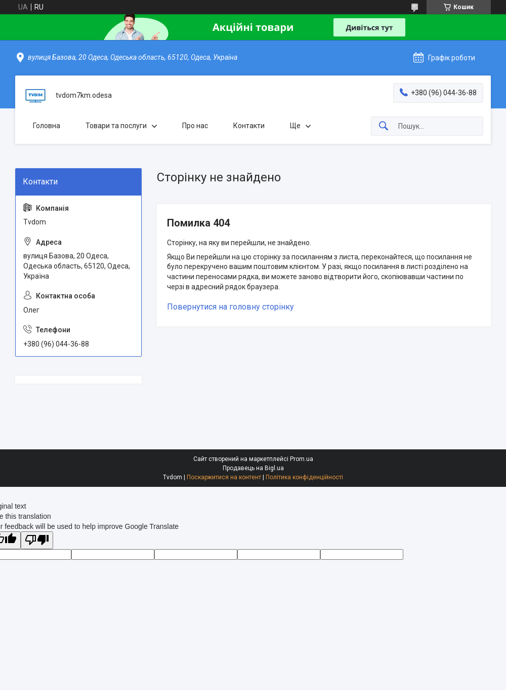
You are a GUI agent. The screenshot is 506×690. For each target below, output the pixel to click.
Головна (46, 126)
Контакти (249, 126)
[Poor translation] (37, 540)
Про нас (195, 126)
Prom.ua (301, 459)
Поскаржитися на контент (224, 477)
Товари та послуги (116, 126)
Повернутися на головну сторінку (230, 307)
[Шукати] (383, 126)
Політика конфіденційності (304, 477)
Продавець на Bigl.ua (253, 468)
